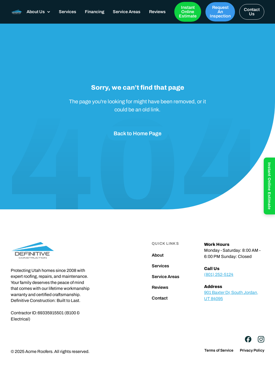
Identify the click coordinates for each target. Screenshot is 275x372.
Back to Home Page (137, 133)
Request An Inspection (220, 11)
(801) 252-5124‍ (218, 274)
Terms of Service (218, 350)
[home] (16, 12)
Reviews (157, 11)
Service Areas (126, 11)
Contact (160, 298)
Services (67, 11)
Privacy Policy (252, 350)
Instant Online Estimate (188, 11)
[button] (38, 11)
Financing (94, 11)
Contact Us (252, 11)
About (158, 255)
